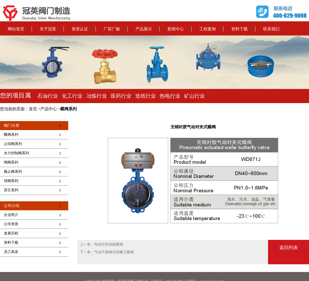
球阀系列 (11, 181)
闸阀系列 (11, 162)
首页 (33, 109)
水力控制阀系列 (16, 153)
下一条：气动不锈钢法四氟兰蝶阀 (107, 252)
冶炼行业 (96, 96)
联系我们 (271, 29)
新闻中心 (175, 29)
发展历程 (11, 233)
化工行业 (72, 96)
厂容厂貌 (112, 29)
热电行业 (170, 96)
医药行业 (121, 96)
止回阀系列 (13, 144)
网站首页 (16, 29)
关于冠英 (48, 29)
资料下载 (239, 29)
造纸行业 (145, 96)
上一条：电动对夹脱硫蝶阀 (101, 244)
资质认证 (80, 29)
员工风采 (11, 252)
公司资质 (11, 224)
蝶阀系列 (68, 109)
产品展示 (143, 29)
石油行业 (47, 96)
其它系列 (11, 190)
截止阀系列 (13, 172)
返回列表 (288, 247)
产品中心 (48, 109)
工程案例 (207, 29)
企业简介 (11, 215)
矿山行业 (194, 96)
